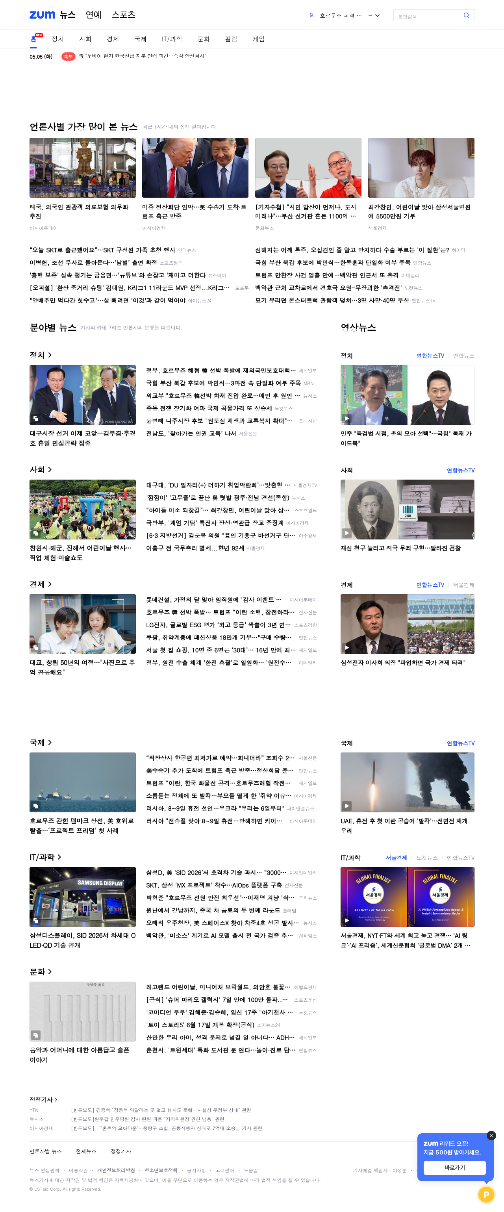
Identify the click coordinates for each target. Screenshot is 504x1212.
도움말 (251, 1170)
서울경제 (377, 227)
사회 (85, 38)
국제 (140, 38)
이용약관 (78, 1170)
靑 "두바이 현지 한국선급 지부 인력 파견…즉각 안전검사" (142, 56)
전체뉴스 (86, 1151)
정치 (58, 38)
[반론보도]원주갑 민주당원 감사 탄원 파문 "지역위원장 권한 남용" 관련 (147, 1119)
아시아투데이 (44, 227)
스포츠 (123, 15)
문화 (203, 38)
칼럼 (231, 38)
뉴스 (68, 15)
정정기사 (41, 1099)
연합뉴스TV (430, 356)
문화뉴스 (264, 227)
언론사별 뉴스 (46, 1151)
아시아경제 (154, 227)
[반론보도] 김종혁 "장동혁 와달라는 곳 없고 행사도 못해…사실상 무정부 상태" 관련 (161, 1109)
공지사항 (196, 1170)
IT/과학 (172, 38)
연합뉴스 (463, 356)
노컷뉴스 (426, 858)
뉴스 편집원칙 (44, 1170)
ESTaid (41, 1189)
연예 (94, 15)
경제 (113, 38)
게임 (258, 38)
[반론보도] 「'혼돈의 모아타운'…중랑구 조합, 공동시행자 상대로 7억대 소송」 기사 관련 (167, 1128)
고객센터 (224, 1170)
